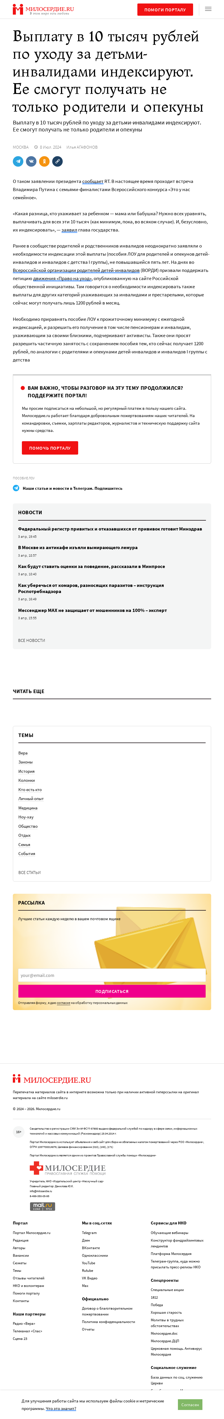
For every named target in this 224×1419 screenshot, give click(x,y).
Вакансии (21, 1254)
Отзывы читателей (28, 1277)
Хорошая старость (166, 1311)
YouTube (88, 1262)
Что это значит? (61, 1408)
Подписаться (112, 991)
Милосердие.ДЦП (165, 1340)
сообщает (93, 181)
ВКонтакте (91, 1246)
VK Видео (89, 1277)
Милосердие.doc (164, 1332)
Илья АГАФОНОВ (82, 147)
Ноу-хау (26, 817)
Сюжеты (20, 1262)
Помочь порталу (50, 448)
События (26, 853)
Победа (157, 1304)
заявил (69, 230)
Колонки (26, 780)
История (26, 771)
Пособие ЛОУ (24, 478)
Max (85, 1284)
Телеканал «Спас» (27, 1330)
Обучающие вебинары (169, 1231)
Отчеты (88, 1328)
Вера (23, 753)
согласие (63, 1002)
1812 (154, 1296)
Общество (28, 826)
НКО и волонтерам (28, 1284)
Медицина (28, 808)
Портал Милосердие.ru (31, 1231)
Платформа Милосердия (171, 1252)
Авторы (19, 1246)
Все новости (31, 640)
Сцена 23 (20, 1338)
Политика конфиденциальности (108, 1321)
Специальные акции (167, 1289)
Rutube (87, 1269)
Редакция (21, 1239)
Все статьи (29, 872)
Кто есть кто (30, 789)
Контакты (21, 1299)
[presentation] (112, 975)
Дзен (86, 1239)
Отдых (24, 835)
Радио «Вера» (24, 1322)
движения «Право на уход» (62, 278)
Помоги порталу (165, 10)
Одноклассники (95, 1254)
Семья (24, 844)
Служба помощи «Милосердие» (176, 1389)
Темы (17, 1269)
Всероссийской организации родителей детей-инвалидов (76, 270)
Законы (25, 762)
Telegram (89, 1231)
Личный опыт (31, 798)
